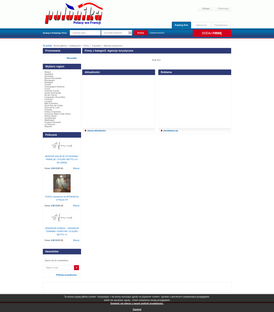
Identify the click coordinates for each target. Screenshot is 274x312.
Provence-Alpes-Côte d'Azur (58, 114)
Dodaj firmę (211, 33)
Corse (47, 89)
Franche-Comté (52, 91)
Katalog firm (181, 25)
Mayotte (48, 126)
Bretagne (49, 82)
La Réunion (50, 124)
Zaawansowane (157, 33)
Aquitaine (49, 74)
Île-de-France (51, 95)
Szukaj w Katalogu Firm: (55, 33)
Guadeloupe (50, 118)
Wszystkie (72, 58)
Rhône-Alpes (51, 116)
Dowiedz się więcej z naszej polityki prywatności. (136, 303)
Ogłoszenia (201, 25)
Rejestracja (223, 8)
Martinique (49, 120)
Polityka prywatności (66, 275)
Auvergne (49, 76)
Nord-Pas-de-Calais (54, 105)
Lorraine (48, 101)
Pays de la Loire (52, 107)
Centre (48, 84)
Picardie (48, 110)
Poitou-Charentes (53, 112)
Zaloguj (205, 8)
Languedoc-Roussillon (55, 97)
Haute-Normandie (53, 93)
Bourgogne (50, 80)
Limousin (49, 99)
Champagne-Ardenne (55, 86)
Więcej (76, 168)
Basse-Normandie (53, 78)
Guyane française (53, 122)
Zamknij (137, 309)
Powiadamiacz (221, 25)
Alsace (48, 72)
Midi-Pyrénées (51, 103)
